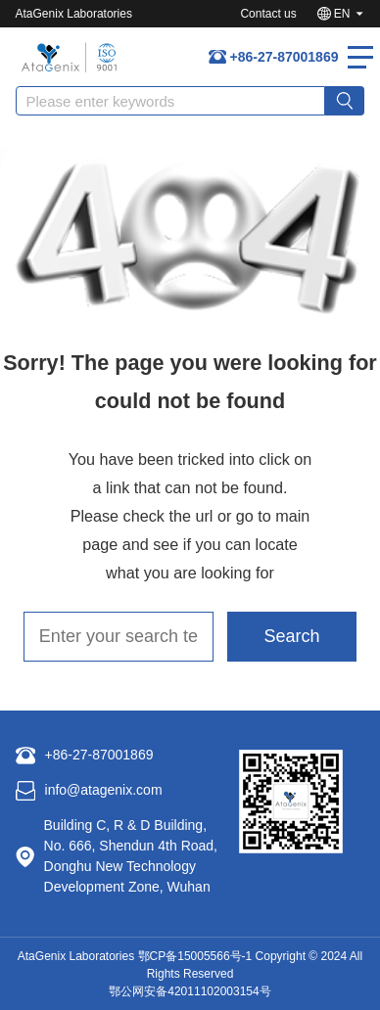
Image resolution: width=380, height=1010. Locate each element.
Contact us (268, 14)
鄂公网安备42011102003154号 (189, 991)
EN (342, 14)
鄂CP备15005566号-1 (195, 956)
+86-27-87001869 (284, 57)
